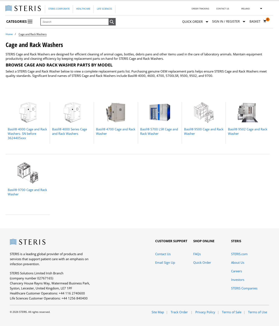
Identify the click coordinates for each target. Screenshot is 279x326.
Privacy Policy (205, 312)
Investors (237, 280)
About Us (237, 262)
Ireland (245, 8)
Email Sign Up (165, 262)
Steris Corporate (59, 8)
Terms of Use (257, 312)
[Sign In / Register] (228, 21)
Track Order (180, 312)
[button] (112, 21)
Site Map (158, 312)
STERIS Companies (244, 288)
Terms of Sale (231, 312)
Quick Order (195, 22)
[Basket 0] (258, 21)
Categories (19, 21)
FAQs (197, 254)
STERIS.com (239, 254)
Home (9, 34)
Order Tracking (200, 8)
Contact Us (222, 8)
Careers (236, 271)
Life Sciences (104, 8)
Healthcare (83, 8)
